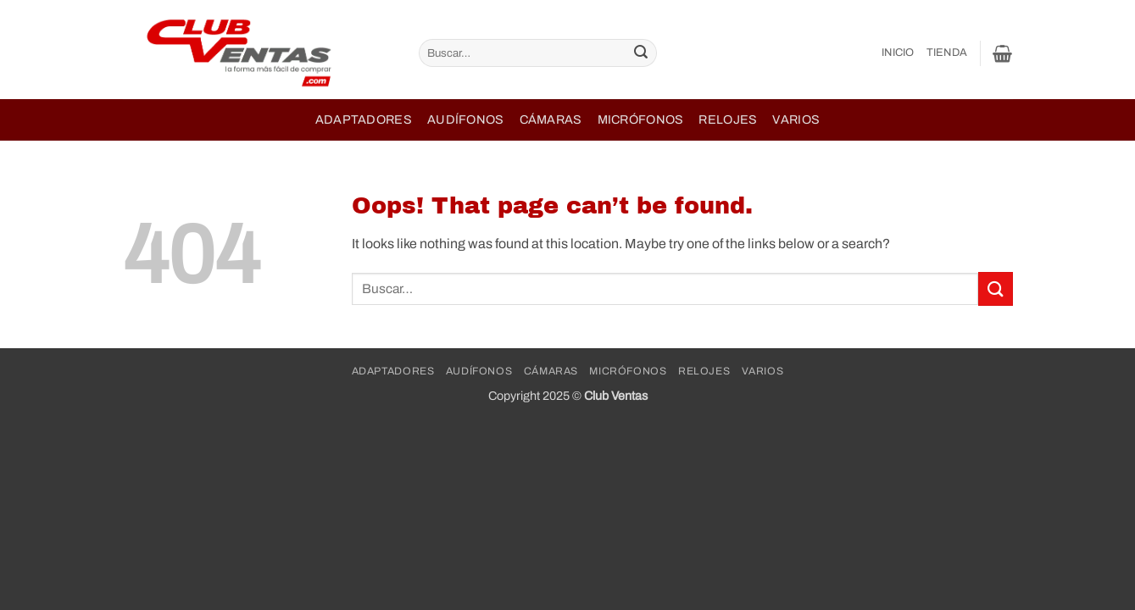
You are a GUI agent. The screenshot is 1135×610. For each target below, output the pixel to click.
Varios (796, 119)
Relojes (727, 119)
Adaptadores (363, 119)
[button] (1002, 53)
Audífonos (465, 119)
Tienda (947, 52)
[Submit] (641, 53)
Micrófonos (641, 119)
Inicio (898, 52)
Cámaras (551, 119)
